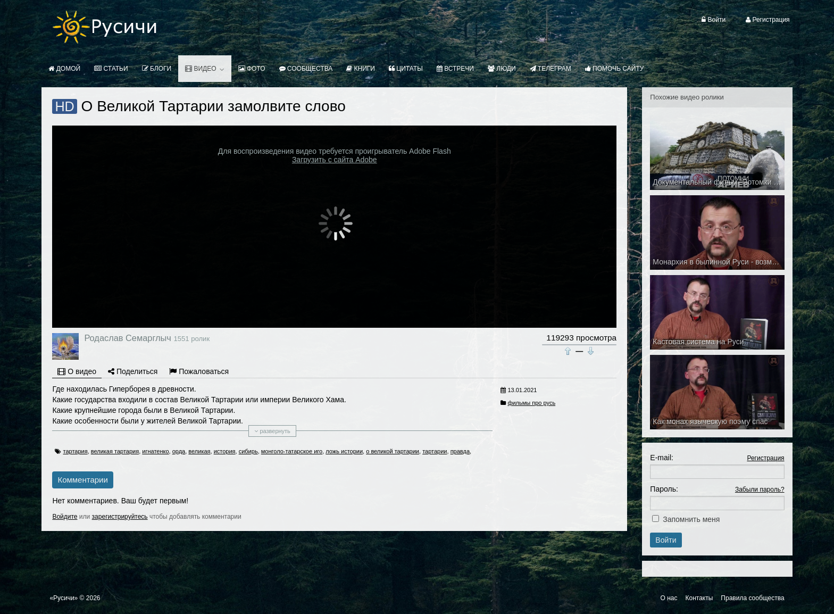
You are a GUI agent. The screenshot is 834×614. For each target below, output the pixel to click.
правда (460, 451)
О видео (76, 371)
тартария (75, 451)
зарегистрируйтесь (120, 516)
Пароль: (664, 489)
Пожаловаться (199, 371)
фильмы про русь (531, 403)
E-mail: (661, 457)
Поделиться (132, 371)
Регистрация (765, 458)
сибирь (248, 451)
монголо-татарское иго (291, 451)
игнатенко (155, 451)
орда (179, 451)
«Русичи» (63, 598)
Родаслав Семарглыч (127, 338)
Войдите (64, 516)
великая (199, 451)
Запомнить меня (691, 519)
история (225, 451)
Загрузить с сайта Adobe (334, 159)
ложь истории (344, 451)
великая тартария (115, 451)
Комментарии (82, 479)
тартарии (434, 451)
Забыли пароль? (760, 489)
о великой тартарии (392, 451)
